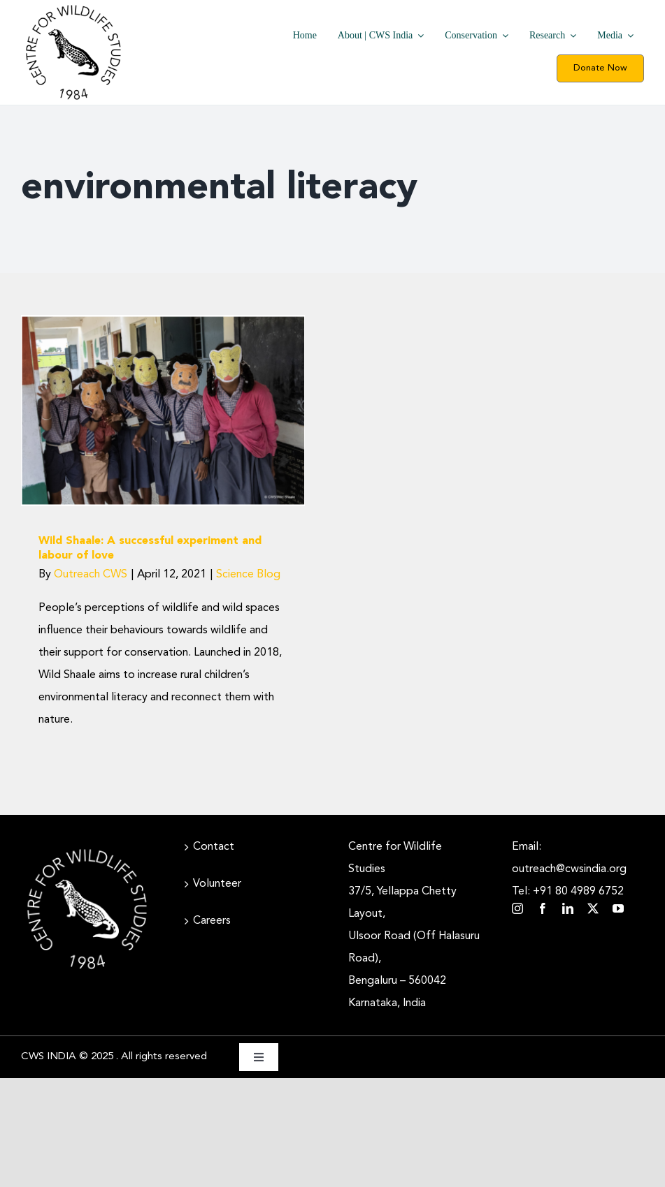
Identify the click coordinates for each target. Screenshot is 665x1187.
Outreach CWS (90, 574)
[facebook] (542, 908)
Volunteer (217, 884)
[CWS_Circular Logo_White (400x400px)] (87, 848)
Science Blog (248, 574)
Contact (213, 847)
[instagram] (517, 908)
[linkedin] (567, 908)
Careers (212, 921)
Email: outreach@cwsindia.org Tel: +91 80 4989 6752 (569, 869)
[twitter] (593, 908)
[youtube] (618, 908)
